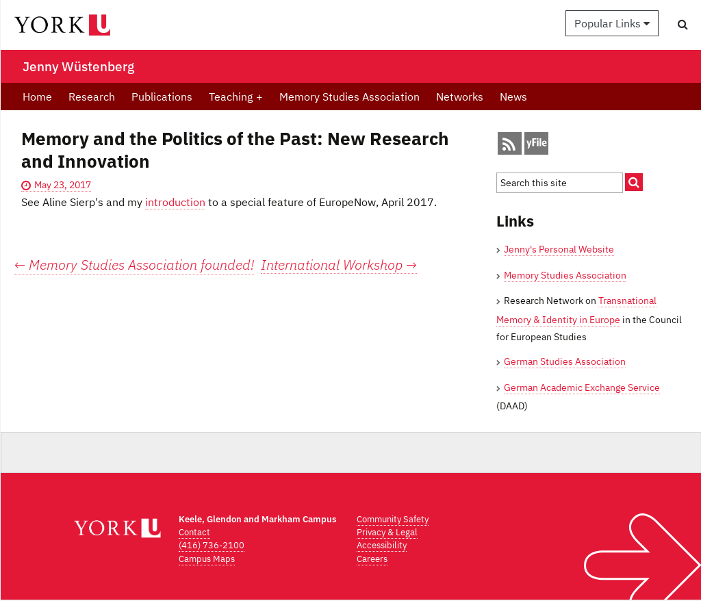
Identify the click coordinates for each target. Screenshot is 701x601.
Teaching (236, 96)
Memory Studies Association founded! (134, 264)
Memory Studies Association (349, 96)
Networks (459, 96)
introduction (175, 202)
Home (37, 96)
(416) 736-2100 (211, 545)
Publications (161, 96)
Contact (194, 532)
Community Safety (393, 519)
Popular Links (612, 23)
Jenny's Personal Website (559, 249)
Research (91, 96)
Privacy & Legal (387, 532)
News (513, 96)
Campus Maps (207, 559)
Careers (372, 559)
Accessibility (382, 545)
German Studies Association (565, 361)
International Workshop (339, 265)
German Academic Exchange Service (582, 387)
